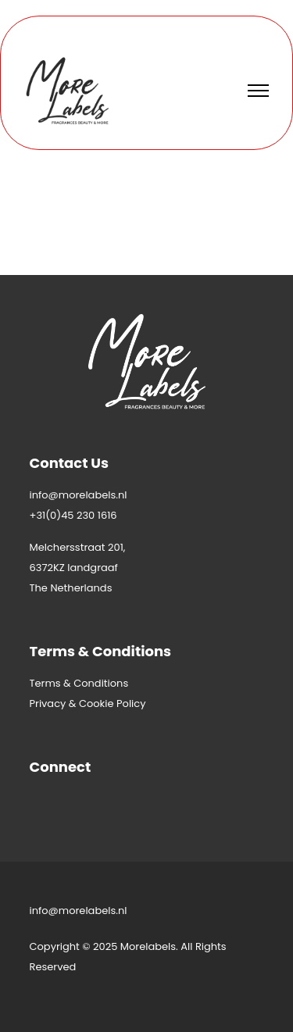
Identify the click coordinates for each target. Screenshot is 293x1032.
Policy (130, 703)
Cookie (96, 703)
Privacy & (54, 703)
